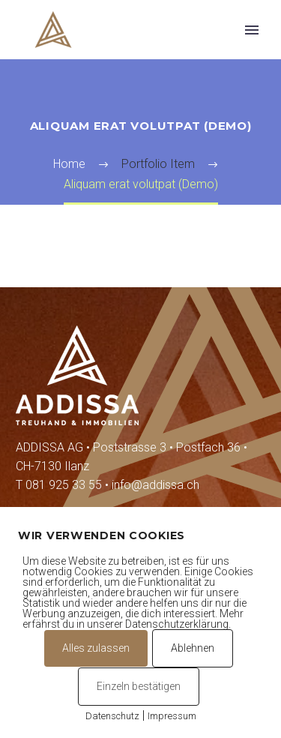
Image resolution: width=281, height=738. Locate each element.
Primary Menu (252, 30)
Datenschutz (112, 716)
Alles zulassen (96, 648)
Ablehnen (192, 648)
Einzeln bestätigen (139, 686)
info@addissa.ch (155, 485)
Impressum (172, 716)
